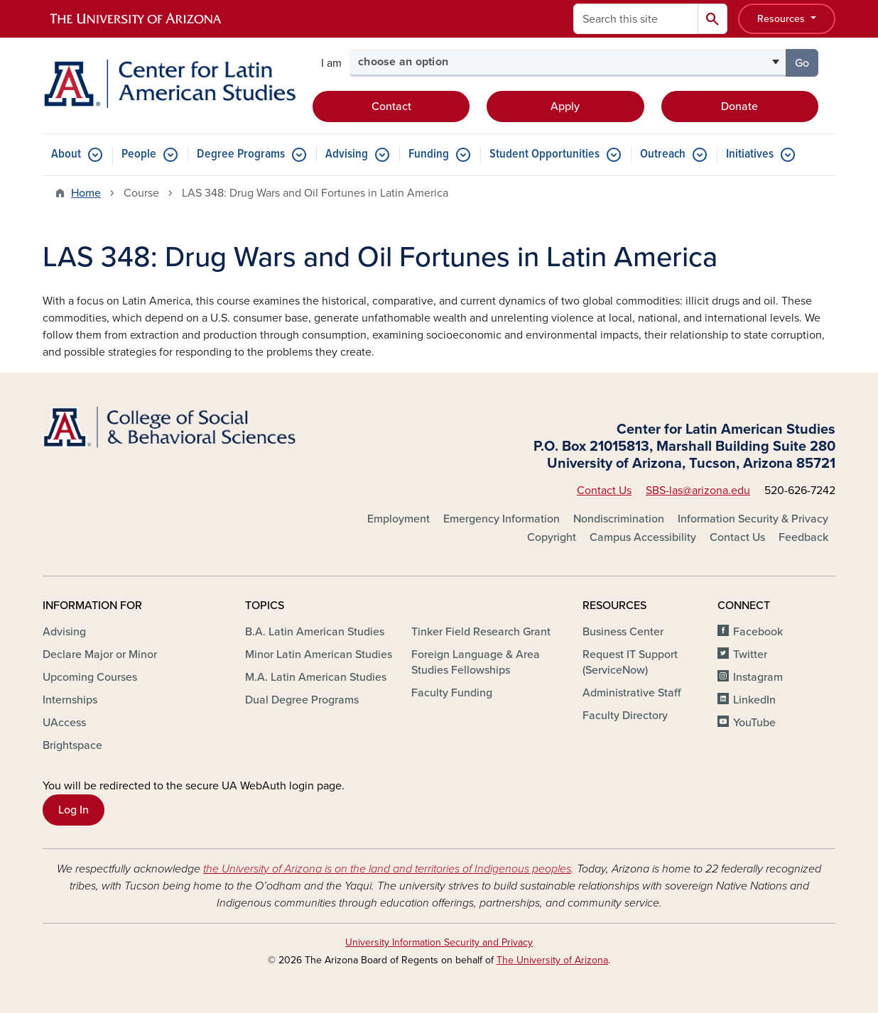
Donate (739, 106)
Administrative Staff (631, 693)
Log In (73, 810)
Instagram (758, 677)
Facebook (758, 632)
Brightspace (72, 745)
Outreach (662, 154)
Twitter (750, 654)
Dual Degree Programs (302, 700)
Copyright (551, 537)
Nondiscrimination (618, 519)
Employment (398, 519)
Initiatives (750, 154)
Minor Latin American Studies (318, 654)
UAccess (64, 723)
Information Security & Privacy (753, 519)
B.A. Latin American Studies (314, 632)
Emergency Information (501, 519)
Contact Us (604, 490)
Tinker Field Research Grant (481, 632)
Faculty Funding (451, 693)
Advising (346, 154)
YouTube (754, 723)
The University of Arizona (552, 960)
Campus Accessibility (643, 537)
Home (86, 193)
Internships (70, 700)
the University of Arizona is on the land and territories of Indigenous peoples (387, 869)
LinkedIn (754, 700)
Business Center (622, 632)
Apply (565, 106)
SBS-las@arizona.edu (698, 490)
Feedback (803, 537)
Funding (428, 154)
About (66, 154)
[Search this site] (635, 19)
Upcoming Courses (90, 677)
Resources (782, 19)
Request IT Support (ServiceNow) (630, 662)
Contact (391, 106)
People (138, 154)
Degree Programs (241, 154)
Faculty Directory (625, 715)
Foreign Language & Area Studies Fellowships (475, 662)
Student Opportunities (544, 154)
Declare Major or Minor (100, 654)
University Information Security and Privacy (439, 942)
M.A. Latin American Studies (315, 677)
